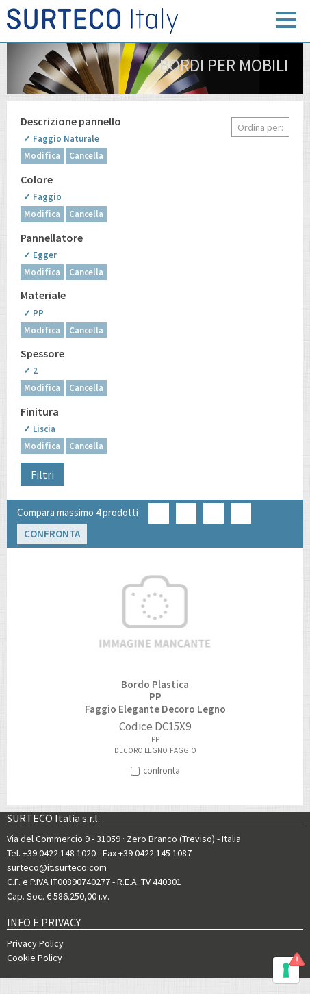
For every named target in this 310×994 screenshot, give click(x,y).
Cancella (86, 156)
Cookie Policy (34, 958)
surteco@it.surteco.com (57, 867)
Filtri (42, 474)
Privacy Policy (35, 943)
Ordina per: (260, 127)
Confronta (52, 533)
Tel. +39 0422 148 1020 (51, 853)
